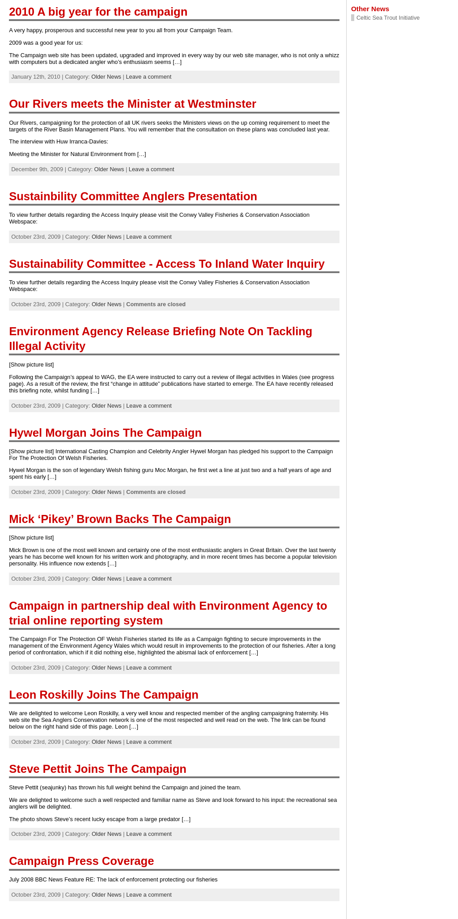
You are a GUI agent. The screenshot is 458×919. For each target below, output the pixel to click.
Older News (106, 76)
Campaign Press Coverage (81, 861)
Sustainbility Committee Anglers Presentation (133, 196)
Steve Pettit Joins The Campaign (98, 769)
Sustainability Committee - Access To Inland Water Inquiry (167, 263)
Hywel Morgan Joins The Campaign (105, 432)
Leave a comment (148, 76)
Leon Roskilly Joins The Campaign (104, 694)
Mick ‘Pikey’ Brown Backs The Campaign (120, 519)
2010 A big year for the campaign (98, 11)
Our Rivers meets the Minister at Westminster (132, 103)
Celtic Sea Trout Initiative (388, 17)
